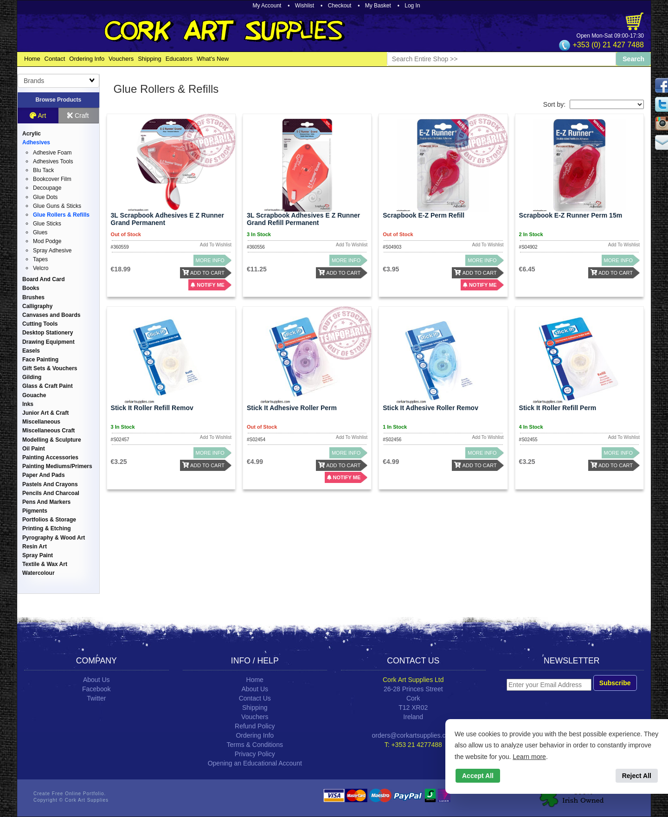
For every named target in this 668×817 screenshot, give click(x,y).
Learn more (529, 756)
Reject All (636, 775)
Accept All (478, 775)
